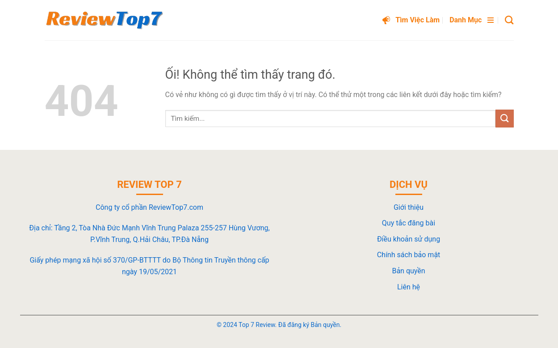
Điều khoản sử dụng (408, 239)
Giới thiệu (409, 207)
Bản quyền (408, 271)
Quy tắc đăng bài (408, 223)
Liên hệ (408, 287)
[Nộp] (504, 118)
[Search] (509, 20)
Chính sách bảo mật (409, 254)
